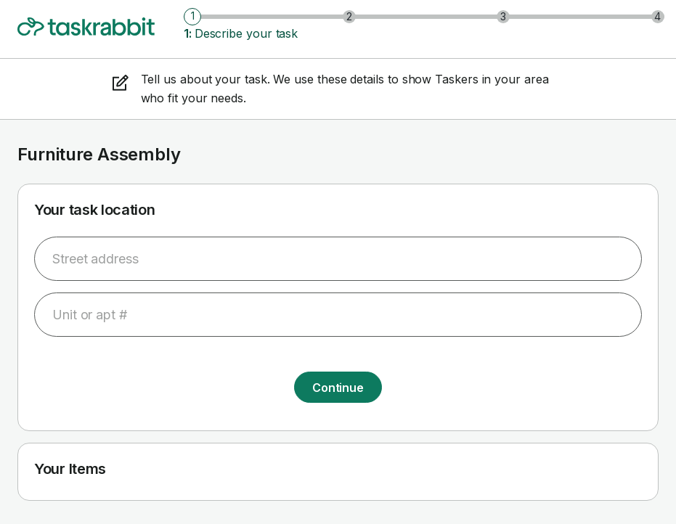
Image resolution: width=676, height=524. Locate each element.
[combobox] (338, 258)
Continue (338, 387)
